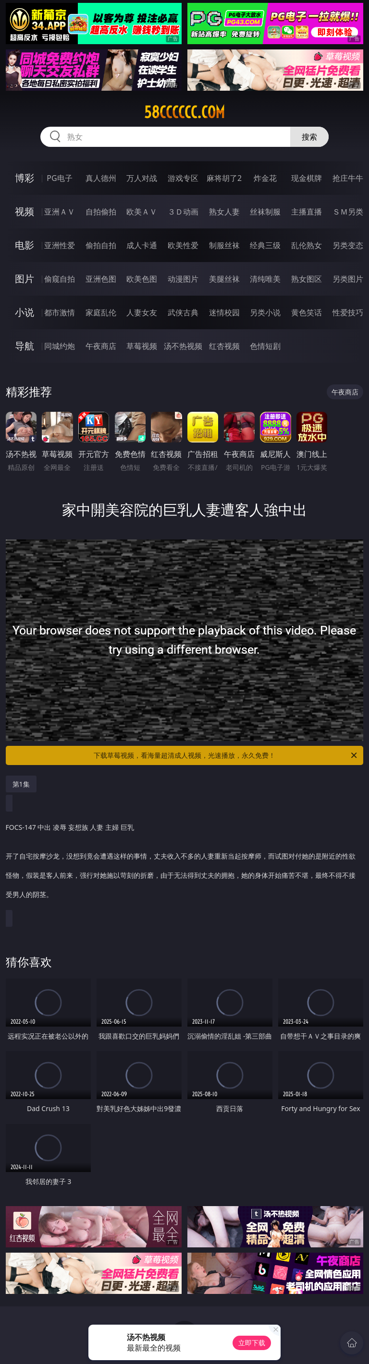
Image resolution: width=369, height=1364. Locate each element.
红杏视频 (224, 346)
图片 (24, 278)
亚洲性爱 (59, 245)
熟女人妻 (224, 211)
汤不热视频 (183, 346)
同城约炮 (59, 346)
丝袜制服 (265, 211)
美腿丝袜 (224, 279)
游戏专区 (183, 178)
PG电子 (59, 178)
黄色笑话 (306, 312)
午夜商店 (101, 346)
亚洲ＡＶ (59, 211)
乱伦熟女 (306, 245)
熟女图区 (306, 279)
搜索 (309, 137)
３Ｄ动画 (183, 211)
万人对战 (141, 178)
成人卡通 (141, 245)
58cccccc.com (184, 112)
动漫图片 (183, 279)
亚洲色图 (101, 279)
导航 (24, 345)
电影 (24, 245)
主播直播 (306, 211)
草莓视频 (141, 346)
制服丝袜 (224, 245)
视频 (24, 211)
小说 (24, 312)
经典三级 (265, 245)
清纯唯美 (265, 279)
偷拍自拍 (101, 245)
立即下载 (251, 1342)
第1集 (21, 784)
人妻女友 (141, 312)
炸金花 (265, 178)
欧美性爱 (183, 245)
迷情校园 (224, 312)
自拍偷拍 (101, 211)
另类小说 (265, 312)
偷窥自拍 (59, 279)
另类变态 (347, 245)
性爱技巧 (347, 312)
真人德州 (101, 178)
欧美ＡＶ (141, 211)
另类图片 (347, 279)
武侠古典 (183, 312)
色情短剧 (265, 346)
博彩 (24, 177)
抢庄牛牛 (347, 178)
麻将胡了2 (224, 178)
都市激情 (59, 312)
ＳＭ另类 (347, 211)
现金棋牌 (306, 178)
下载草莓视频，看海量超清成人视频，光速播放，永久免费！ (226, 755)
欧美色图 (141, 279)
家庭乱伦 (101, 312)
